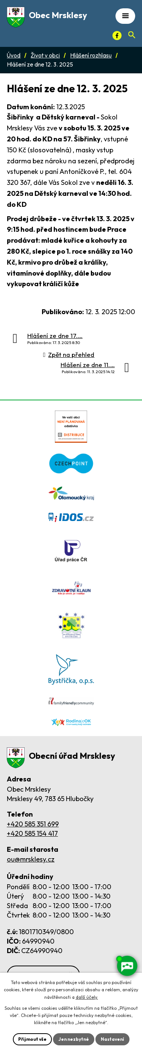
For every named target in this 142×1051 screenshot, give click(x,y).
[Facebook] (117, 35)
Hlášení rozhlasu (91, 55)
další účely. (87, 997)
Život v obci (45, 55)
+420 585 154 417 (32, 833)
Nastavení (112, 1039)
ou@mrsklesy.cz (31, 859)
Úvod (13, 55)
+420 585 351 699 (33, 824)
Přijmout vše (32, 1039)
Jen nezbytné (73, 1039)
